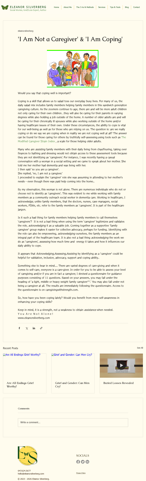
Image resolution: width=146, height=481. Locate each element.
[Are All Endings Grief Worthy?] (24, 366)
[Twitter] (83, 462)
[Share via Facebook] (19, 328)
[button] (115, 7)
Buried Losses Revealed (118, 383)
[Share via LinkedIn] (33, 328)
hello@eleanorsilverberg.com (31, 474)
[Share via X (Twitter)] (26, 328)
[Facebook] (78, 462)
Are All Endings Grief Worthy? (20, 384)
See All (140, 348)
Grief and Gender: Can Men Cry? (72, 384)
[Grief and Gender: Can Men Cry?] (73, 366)
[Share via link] (41, 328)
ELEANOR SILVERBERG (28, 7)
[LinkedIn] (87, 462)
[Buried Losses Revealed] (121, 366)
